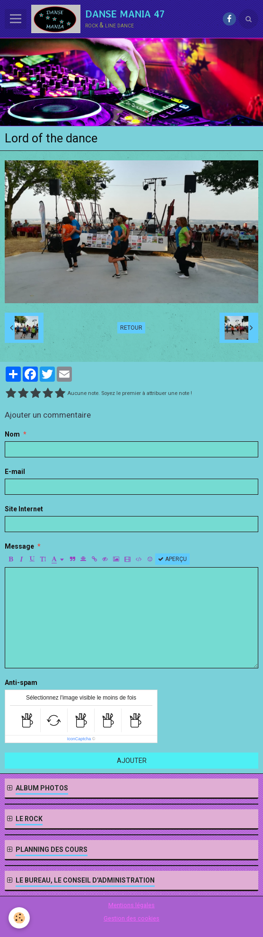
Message (19, 546)
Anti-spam (21, 682)
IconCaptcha (79, 738)
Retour (131, 327)
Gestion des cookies (131, 918)
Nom (12, 434)
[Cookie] (19, 917)
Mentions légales (131, 905)
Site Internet (24, 509)
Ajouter (132, 760)
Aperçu (172, 559)
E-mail (15, 471)
